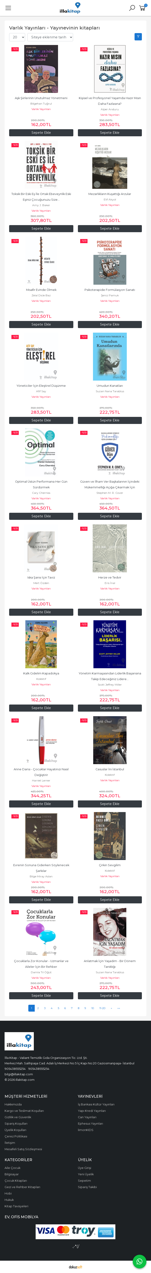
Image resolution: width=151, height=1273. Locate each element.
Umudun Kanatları (110, 385)
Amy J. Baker (41, 205)
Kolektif (41, 679)
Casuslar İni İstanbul (109, 769)
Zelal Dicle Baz (41, 295)
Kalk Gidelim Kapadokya (41, 673)
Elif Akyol (110, 199)
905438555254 (15, 1068)
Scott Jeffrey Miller (110, 684)
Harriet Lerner (41, 780)
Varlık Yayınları (41, 109)
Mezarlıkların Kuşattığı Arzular (109, 194)
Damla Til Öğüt (41, 972)
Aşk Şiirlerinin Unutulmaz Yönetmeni (41, 98)
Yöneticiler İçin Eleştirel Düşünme (41, 385)
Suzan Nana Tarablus (110, 391)
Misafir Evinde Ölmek (41, 290)
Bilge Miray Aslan (41, 876)
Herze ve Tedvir (109, 577)
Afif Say (41, 391)
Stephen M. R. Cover (109, 492)
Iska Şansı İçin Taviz (41, 577)
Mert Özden (41, 583)
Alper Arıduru (110, 109)
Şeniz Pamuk (110, 295)
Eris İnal (110, 583)
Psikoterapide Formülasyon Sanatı (110, 290)
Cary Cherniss (41, 492)
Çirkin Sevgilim (110, 865)
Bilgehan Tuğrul (41, 103)
